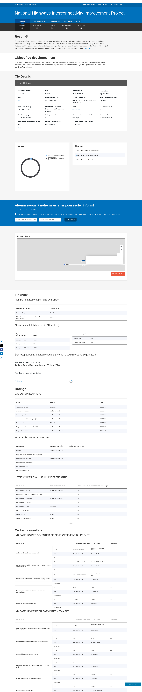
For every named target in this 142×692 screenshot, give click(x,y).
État (46, 90)
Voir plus (88, 48)
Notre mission (19, 4)
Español (105, 5)
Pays (19, 97)
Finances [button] (52, 27)
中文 (121, 5)
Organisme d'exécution (53, 106)
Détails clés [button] (37, 27)
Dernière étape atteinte (53, 121)
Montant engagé (24, 115)
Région (74, 106)
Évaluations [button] (66, 27)
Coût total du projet (25, 106)
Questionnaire (133, 684)
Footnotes (18, 381)
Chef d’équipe (77, 90)
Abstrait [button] (22, 27)
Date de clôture (105, 115)
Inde (19, 100)
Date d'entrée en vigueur (109, 97)
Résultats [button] (81, 27)
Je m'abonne (70, 219)
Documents (55, 21)
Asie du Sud (76, 109)
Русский (116, 5)
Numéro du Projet (24, 90)
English (99, 5)
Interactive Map (117, 274)
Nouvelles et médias (72, 21)
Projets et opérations (31, 4)
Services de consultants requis (29, 121)
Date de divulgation (52, 97)
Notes (20, 128)
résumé (22, 21)
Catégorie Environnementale (55, 115)
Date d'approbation (79, 97)
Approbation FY (106, 106)
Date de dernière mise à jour (82, 121)
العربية (110, 5)
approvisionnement (38, 21)
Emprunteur (104, 90)
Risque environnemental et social (84, 115)
